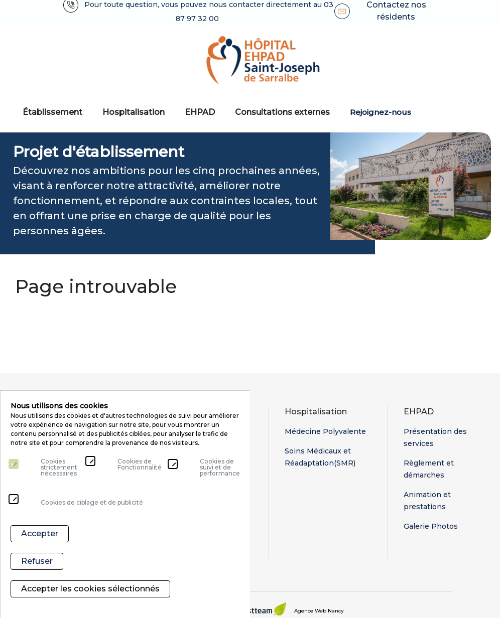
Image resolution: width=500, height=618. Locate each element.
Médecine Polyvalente (325, 431)
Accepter (39, 541)
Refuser (37, 566)
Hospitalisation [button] (133, 112)
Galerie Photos (431, 526)
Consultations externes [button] (282, 112)
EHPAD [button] (200, 112)
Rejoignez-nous (380, 112)
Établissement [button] (52, 112)
